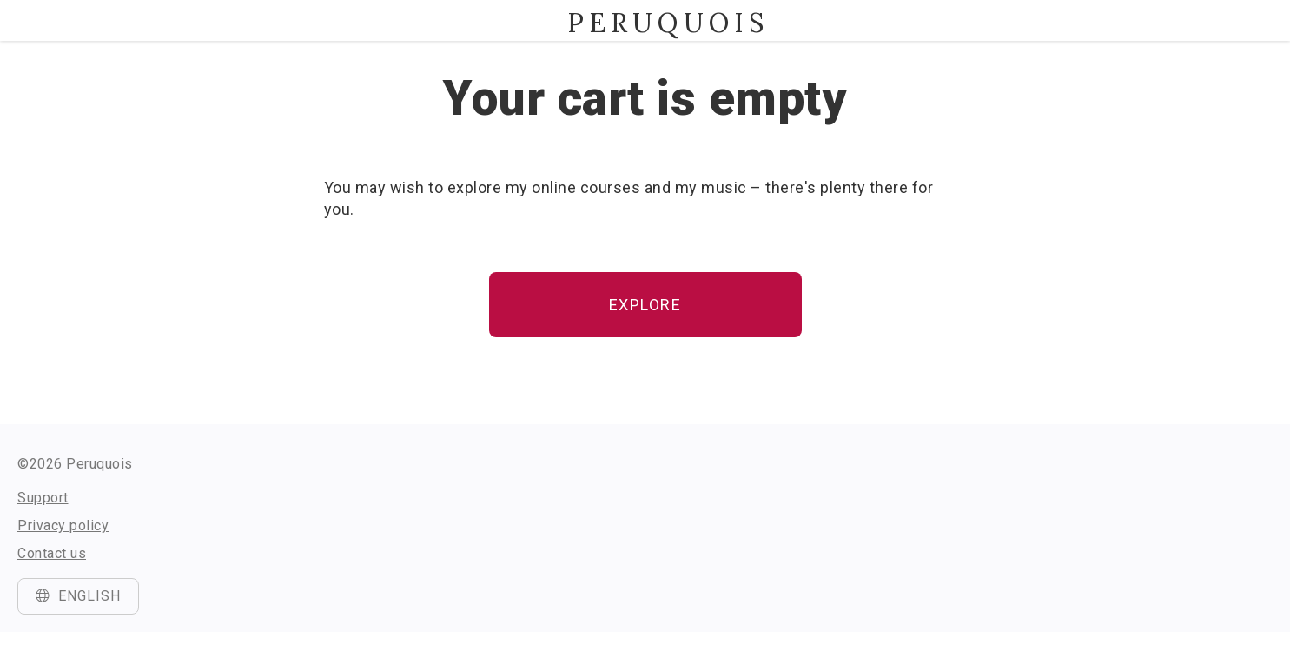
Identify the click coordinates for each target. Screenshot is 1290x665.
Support (43, 497)
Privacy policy (63, 525)
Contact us (51, 553)
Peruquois (645, 22)
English (78, 596)
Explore (645, 305)
